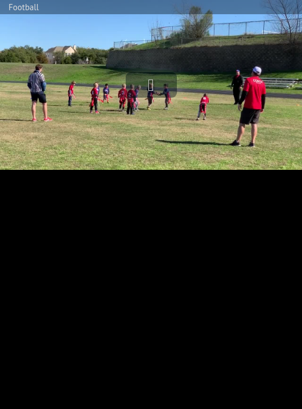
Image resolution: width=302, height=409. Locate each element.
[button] (151, 85)
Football (24, 7)
